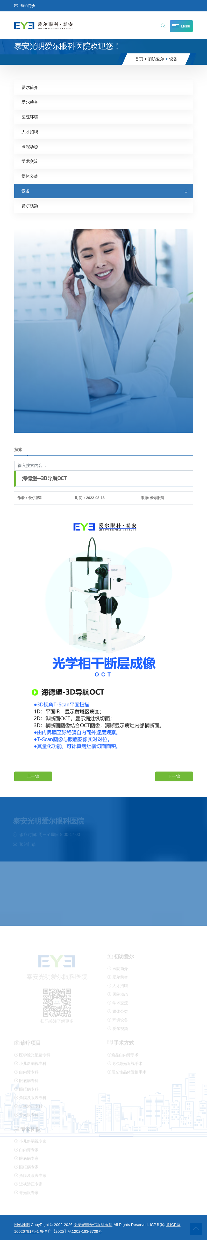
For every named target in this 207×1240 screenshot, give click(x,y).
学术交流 (30, 161)
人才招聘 (30, 132)
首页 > (141, 59)
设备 (173, 59)
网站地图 (22, 1224)
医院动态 (30, 146)
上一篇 (33, 776)
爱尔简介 (30, 87)
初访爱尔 (156, 59)
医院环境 (30, 117)
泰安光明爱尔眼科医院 (93, 1224)
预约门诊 (24, 6)
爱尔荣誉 (30, 102)
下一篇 (174, 776)
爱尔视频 (30, 206)
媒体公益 (30, 176)
